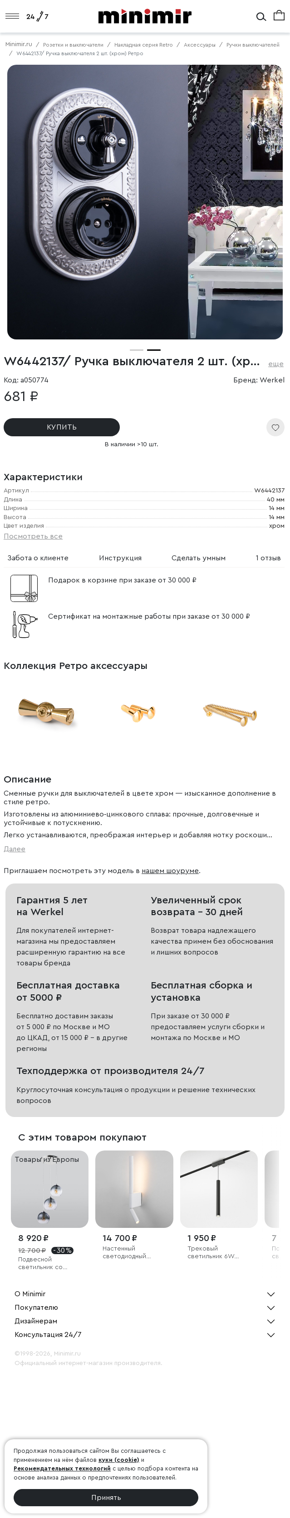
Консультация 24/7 (48, 1334)
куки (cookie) (118, 1460)
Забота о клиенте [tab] (38, 558)
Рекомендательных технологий (62, 1468)
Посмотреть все (33, 536)
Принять (106, 1497)
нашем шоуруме (170, 870)
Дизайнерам (36, 1321)
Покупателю (36, 1307)
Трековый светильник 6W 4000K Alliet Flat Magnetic (211, 1253)
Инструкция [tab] (120, 558)
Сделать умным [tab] (199, 558)
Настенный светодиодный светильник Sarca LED (129, 1253)
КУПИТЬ (62, 427)
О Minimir (30, 1294)
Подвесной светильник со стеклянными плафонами (40, 1263)
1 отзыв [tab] (268, 558)
